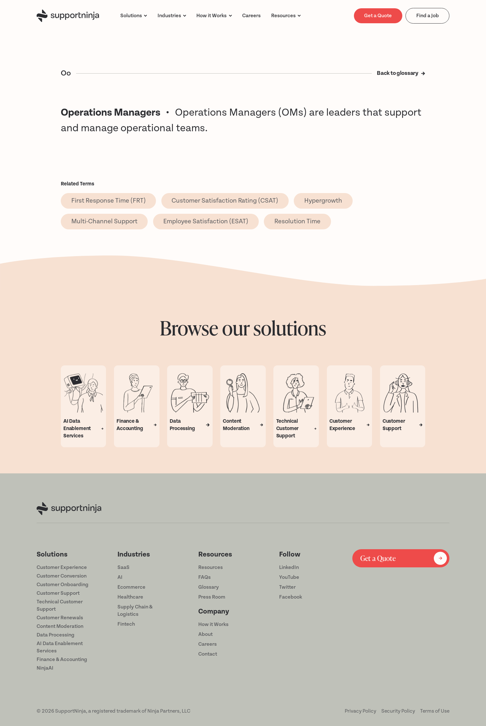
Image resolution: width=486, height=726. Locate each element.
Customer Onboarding (62, 584)
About (205, 634)
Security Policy (398, 711)
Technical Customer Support (60, 605)
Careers (207, 644)
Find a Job (427, 15)
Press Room (211, 597)
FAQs (204, 577)
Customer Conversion (62, 576)
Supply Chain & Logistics (134, 610)
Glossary (208, 587)
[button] (133, 15)
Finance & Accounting (62, 659)
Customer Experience (62, 567)
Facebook (290, 597)
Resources (283, 15)
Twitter (287, 587)
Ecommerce (131, 587)
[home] (68, 15)
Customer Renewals (60, 618)
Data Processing (55, 635)
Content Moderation (60, 626)
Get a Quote (378, 15)
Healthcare (130, 597)
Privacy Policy (360, 711)
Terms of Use (434, 711)
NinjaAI (45, 668)
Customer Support (58, 593)
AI (120, 577)
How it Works (213, 624)
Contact (207, 654)
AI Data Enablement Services (60, 647)
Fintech (126, 624)
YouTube (289, 577)
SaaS (123, 567)
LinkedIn (289, 567)
